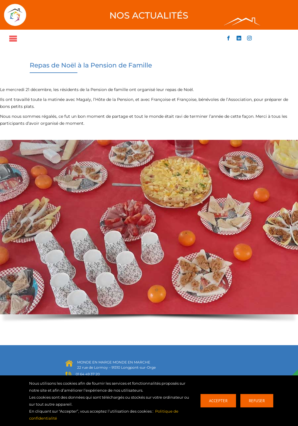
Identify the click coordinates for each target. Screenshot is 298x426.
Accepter (218, 400)
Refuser (257, 400)
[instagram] (249, 38)
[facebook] (228, 38)
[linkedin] (239, 38)
